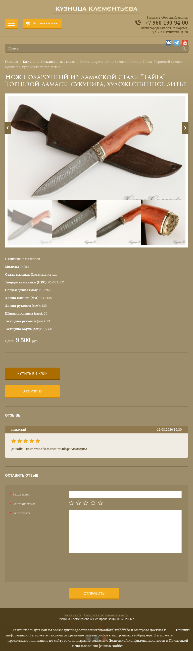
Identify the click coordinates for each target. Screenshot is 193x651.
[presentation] (107, 565)
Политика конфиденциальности (106, 615)
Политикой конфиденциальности (137, 640)
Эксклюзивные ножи (57, 62)
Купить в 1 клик (32, 374)
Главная (11, 62)
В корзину (32, 391)
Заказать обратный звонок (167, 17)
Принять (183, 630)
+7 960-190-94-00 (166, 23)
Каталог (29, 62)
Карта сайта (73, 615)
